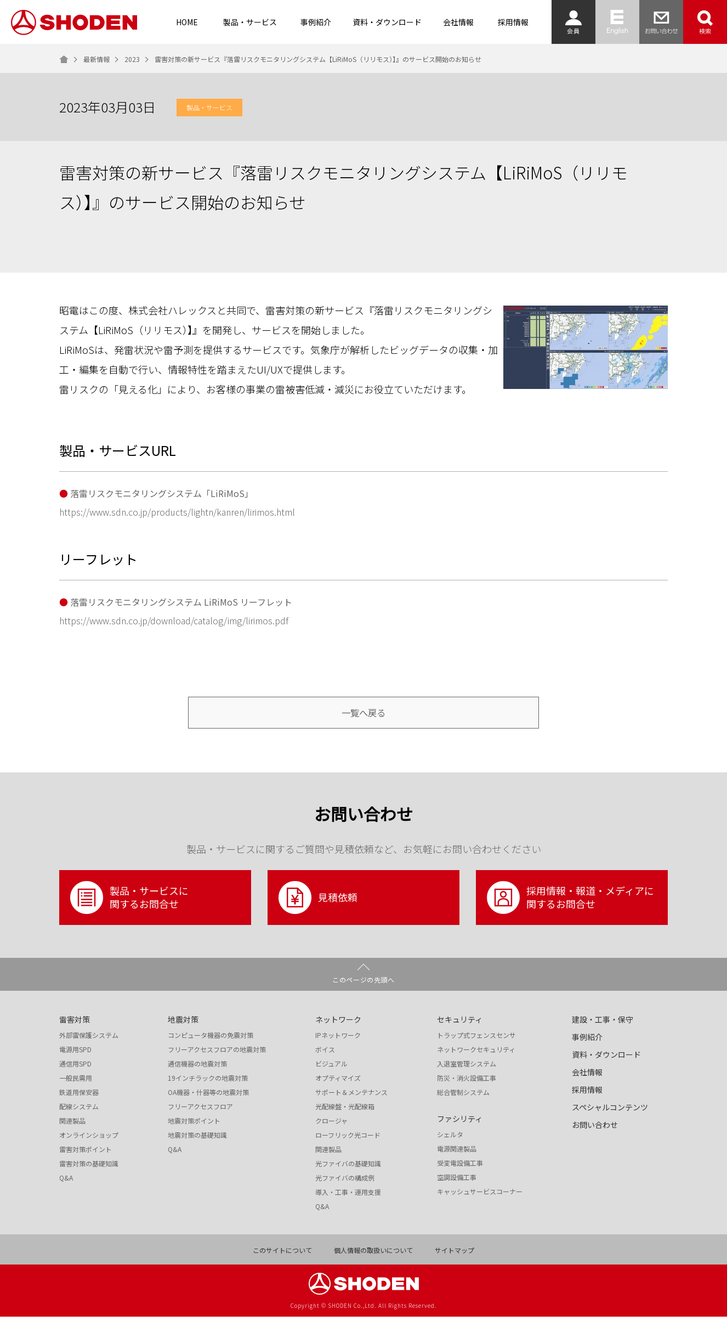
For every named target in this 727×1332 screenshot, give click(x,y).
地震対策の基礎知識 (197, 1150)
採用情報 (513, 21)
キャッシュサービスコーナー (479, 1207)
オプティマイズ (338, 1093)
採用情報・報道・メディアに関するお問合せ (570, 912)
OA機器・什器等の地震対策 (208, 1107)
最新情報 (96, 59)
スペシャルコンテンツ (610, 1122)
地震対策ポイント (194, 1136)
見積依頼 (318, 912)
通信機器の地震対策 (197, 1079)
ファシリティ (459, 1134)
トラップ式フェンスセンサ (476, 1050)
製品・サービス (250, 21)
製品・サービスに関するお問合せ (129, 912)
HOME (187, 21)
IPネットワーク (338, 1050)
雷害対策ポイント (85, 1164)
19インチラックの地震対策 (208, 1093)
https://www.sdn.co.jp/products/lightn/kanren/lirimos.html (177, 511)
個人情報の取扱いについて (373, 1265)
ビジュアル (331, 1079)
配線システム (79, 1122)
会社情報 (458, 21)
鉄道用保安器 (79, 1107)
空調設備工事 (456, 1192)
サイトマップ (454, 1265)
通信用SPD (75, 1079)
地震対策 (183, 1034)
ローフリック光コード (347, 1150)
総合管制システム (463, 1107)
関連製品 (72, 1136)
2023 (132, 59)
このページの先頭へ (363, 995)
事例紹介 (315, 21)
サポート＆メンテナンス (351, 1107)
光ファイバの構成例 (344, 1193)
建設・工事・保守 (602, 1034)
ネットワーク (338, 1034)
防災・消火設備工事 (466, 1093)
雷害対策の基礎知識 (88, 1179)
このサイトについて (282, 1265)
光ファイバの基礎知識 (348, 1179)
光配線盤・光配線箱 (344, 1122)
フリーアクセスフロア (200, 1122)
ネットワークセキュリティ (476, 1065)
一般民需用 (75, 1093)
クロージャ (331, 1136)
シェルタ (450, 1150)
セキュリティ (459, 1034)
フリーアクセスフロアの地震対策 (217, 1065)
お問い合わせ (595, 1140)
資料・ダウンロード (387, 21)
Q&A (66, 1193)
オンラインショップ (88, 1150)
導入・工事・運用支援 (348, 1207)
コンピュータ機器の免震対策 (210, 1050)
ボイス (325, 1065)
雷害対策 (74, 1034)
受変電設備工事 (460, 1178)
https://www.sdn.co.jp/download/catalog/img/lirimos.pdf (173, 620)
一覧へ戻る (363, 720)
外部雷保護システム (88, 1050)
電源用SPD (75, 1065)
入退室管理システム (466, 1079)
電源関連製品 (456, 1164)
